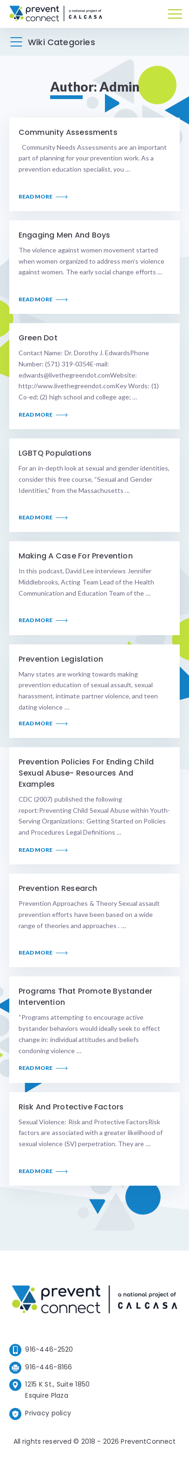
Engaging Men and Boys (64, 235)
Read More (43, 196)
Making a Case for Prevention (76, 556)
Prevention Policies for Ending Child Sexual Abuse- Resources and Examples (86, 773)
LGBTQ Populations (55, 453)
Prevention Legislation (61, 659)
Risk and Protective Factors (71, 1107)
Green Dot (38, 337)
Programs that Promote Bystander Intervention (85, 997)
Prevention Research (58, 888)
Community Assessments (68, 132)
